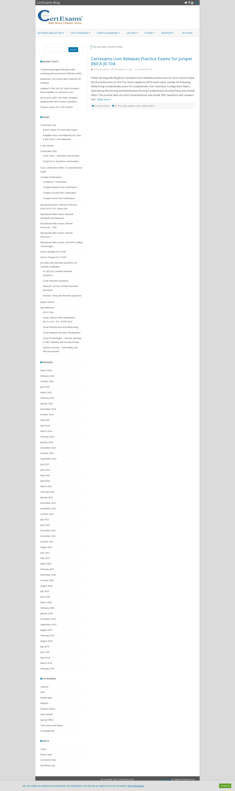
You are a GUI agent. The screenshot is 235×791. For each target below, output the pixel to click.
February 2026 (47, 376)
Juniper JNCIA (148, 105)
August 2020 (46, 585)
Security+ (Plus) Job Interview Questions (62, 295)
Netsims (44, 703)
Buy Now (187, 32)
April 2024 (45, 425)
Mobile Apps (46, 697)
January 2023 (46, 497)
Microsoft (167, 32)
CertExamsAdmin (101, 69)
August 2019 (46, 629)
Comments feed (48, 759)
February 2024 (47, 436)
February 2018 (47, 668)
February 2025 (47, 398)
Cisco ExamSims (79, 32)
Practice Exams (102, 105)
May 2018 (45, 657)
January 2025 (46, 403)
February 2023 (47, 491)
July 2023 (44, 464)
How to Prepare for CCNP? (53, 257)
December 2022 (48, 502)
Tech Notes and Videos (51, 725)
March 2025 (46, 392)
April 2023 (45, 480)
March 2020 (46, 602)
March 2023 (46, 486)
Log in (43, 749)
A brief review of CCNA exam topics (60, 129)
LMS (42, 692)
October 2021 (47, 541)
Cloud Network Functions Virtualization (61, 332)
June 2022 (45, 525)
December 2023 (48, 447)
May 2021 (45, 558)
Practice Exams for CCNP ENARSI (56, 107)
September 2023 (48, 458)
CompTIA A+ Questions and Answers (61, 161)
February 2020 (47, 607)
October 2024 (47, 414)
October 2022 (47, 514)
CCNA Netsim (47, 145)
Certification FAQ (48, 151)
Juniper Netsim (47, 302)
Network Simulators (49, 32)
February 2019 (47, 635)
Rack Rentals (46, 714)
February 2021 (47, 569)
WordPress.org (47, 765)
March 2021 (46, 563)
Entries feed (46, 754)
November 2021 (48, 536)
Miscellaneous (47, 307)
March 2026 (46, 370)
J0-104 (118, 105)
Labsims (44, 686)
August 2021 (46, 547)
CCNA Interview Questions (55, 280)
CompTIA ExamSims (107, 32)
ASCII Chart (48, 312)
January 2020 (46, 613)
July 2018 (44, 646)
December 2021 (48, 530)
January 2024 (46, 442)
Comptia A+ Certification (55, 181)
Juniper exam (134, 105)
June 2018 (45, 652)
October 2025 (47, 381)
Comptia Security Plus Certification (59, 192)
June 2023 (45, 469)
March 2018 (46, 663)
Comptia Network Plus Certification (60, 187)
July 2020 (44, 591)
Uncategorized (47, 730)
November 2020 (48, 574)
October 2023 (47, 453)
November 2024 (48, 409)
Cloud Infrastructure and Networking (60, 327)
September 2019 (48, 624)
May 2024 (45, 420)
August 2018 (46, 641)
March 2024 (46, 431)
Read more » (104, 99)
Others (148, 32)
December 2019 (48, 619)
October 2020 (47, 580)
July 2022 (44, 519)
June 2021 (45, 552)
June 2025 (45, 386)
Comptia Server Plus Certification (59, 198)
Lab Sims (131, 32)
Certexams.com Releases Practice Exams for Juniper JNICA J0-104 (141, 61)
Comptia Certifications (51, 177)
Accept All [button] (225, 786)
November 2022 (48, 508)
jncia (124, 105)
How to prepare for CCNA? (53, 251)
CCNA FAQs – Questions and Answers (61, 155)
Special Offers (47, 719)
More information (136, 786)
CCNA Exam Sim (48, 125)
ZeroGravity (165, 779)
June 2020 (45, 596)
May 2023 (45, 475)
